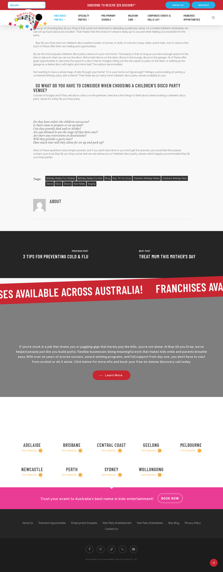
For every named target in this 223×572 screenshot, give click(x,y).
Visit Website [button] (32, 450)
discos (67, 184)
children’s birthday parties (147, 178)
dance (49, 184)
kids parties (79, 184)
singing (91, 184)
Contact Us (111, 528)
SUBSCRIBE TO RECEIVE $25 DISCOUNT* (111, 5)
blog (107, 178)
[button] (177, 5)
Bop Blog (173, 522)
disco (58, 184)
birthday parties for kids (90, 178)
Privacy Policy (193, 522)
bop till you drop (122, 178)
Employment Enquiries (84, 522)
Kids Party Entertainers (150, 522)
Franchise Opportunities (52, 522)
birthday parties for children (60, 178)
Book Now (170, 498)
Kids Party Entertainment (117, 522)
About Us (27, 522)
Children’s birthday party (174, 178)
